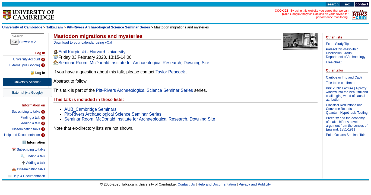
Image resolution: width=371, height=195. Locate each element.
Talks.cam (54, 27)
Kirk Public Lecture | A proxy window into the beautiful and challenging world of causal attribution (347, 94)
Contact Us (186, 184)
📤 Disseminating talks (28, 169)
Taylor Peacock (171, 72)
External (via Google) (27, 65)
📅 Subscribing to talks (28, 149)
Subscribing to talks (28, 112)
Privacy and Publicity (255, 184)
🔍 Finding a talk (33, 156)
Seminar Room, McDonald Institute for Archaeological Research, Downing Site (133, 62)
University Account (29, 59)
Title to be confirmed (340, 83)
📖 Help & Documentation (26, 176)
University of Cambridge (22, 27)
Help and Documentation (24, 135)
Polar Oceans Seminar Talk (345, 135)
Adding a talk (33, 123)
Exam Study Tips (338, 44)
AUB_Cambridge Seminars (90, 109)
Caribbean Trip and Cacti (344, 77)
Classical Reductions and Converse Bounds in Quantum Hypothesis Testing (346, 109)
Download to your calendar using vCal (82, 42)
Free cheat (333, 62)
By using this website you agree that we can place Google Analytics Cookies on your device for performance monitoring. (315, 14)
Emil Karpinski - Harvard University (91, 52)
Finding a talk (33, 118)
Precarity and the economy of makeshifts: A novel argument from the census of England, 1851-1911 (346, 123)
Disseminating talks (28, 129)
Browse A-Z (27, 42)
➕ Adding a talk (33, 163)
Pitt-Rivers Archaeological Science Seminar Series (108, 27)
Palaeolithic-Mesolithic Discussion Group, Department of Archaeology (345, 53)
